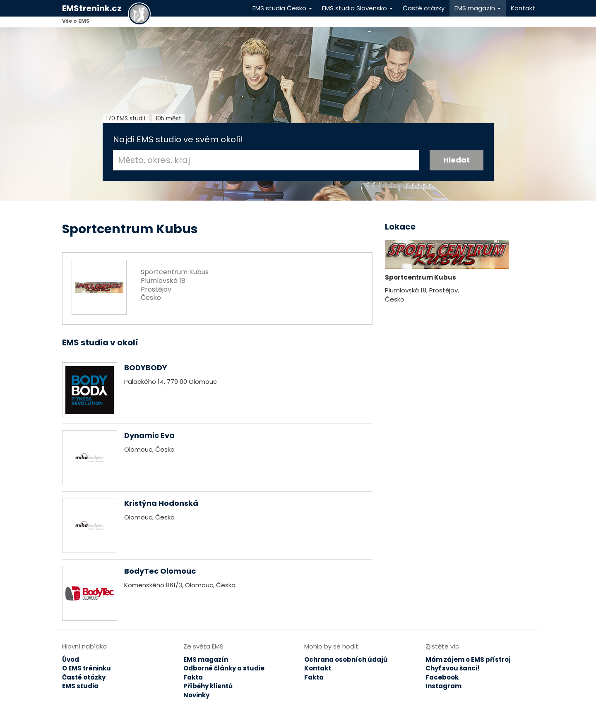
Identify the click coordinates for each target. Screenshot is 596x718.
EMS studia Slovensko (357, 8)
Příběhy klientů (208, 686)
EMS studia (80, 686)
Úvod (70, 659)
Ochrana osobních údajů (345, 659)
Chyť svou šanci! (452, 668)
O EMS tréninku (86, 668)
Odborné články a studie (223, 668)
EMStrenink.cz (92, 8)
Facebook (442, 677)
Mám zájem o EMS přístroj (468, 659)
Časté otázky (424, 8)
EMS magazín (477, 8)
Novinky (196, 695)
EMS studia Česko (282, 8)
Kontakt (523, 8)
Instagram (443, 686)
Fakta (193, 677)
